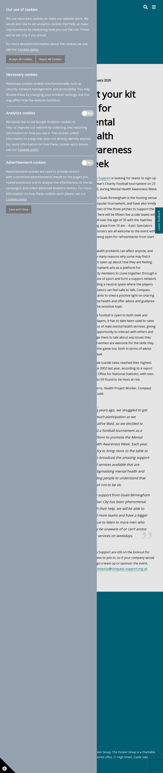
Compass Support (97, 178)
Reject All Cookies (50, 59)
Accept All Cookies (20, 59)
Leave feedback (159, 220)
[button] (154, 7)
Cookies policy (28, 49)
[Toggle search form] (143, 7)
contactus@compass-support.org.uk (121, 569)
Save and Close (18, 209)
